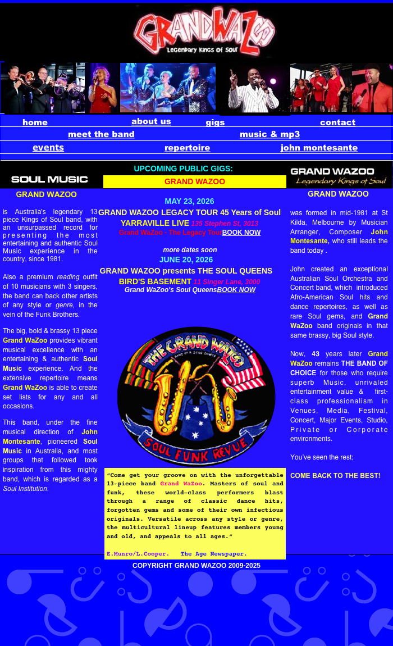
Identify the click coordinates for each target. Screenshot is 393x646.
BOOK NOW (241, 232)
